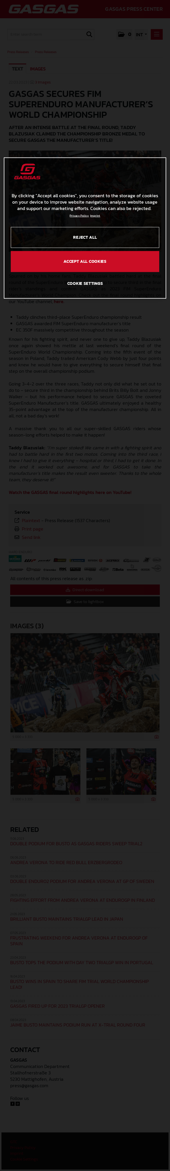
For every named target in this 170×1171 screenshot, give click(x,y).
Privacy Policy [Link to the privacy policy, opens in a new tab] (79, 215)
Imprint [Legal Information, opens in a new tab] (95, 215)
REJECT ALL (85, 237)
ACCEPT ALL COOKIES (85, 261)
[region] (85, 228)
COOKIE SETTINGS (85, 283)
